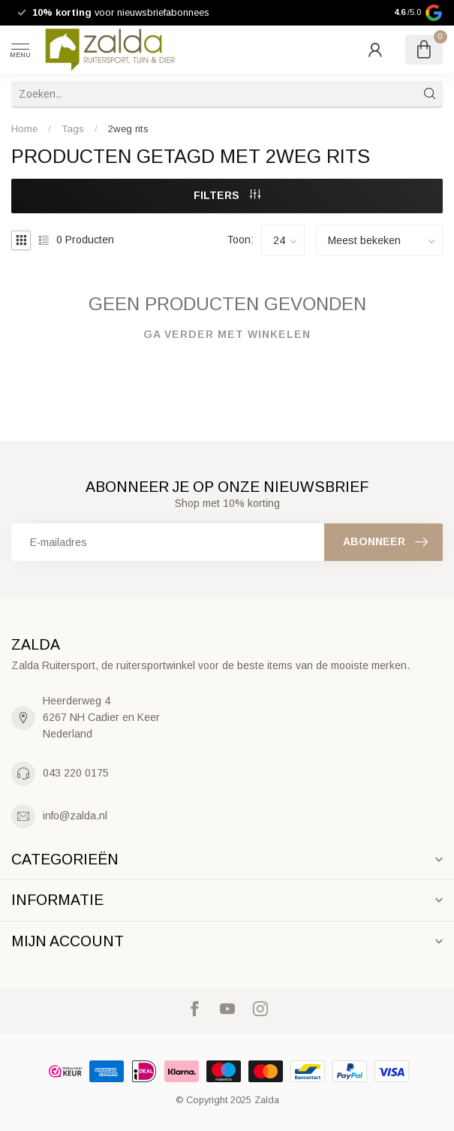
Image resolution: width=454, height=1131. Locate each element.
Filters (227, 195)
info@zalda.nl (75, 816)
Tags (73, 128)
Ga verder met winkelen (227, 334)
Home (24, 128)
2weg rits (128, 128)
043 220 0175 (76, 773)
